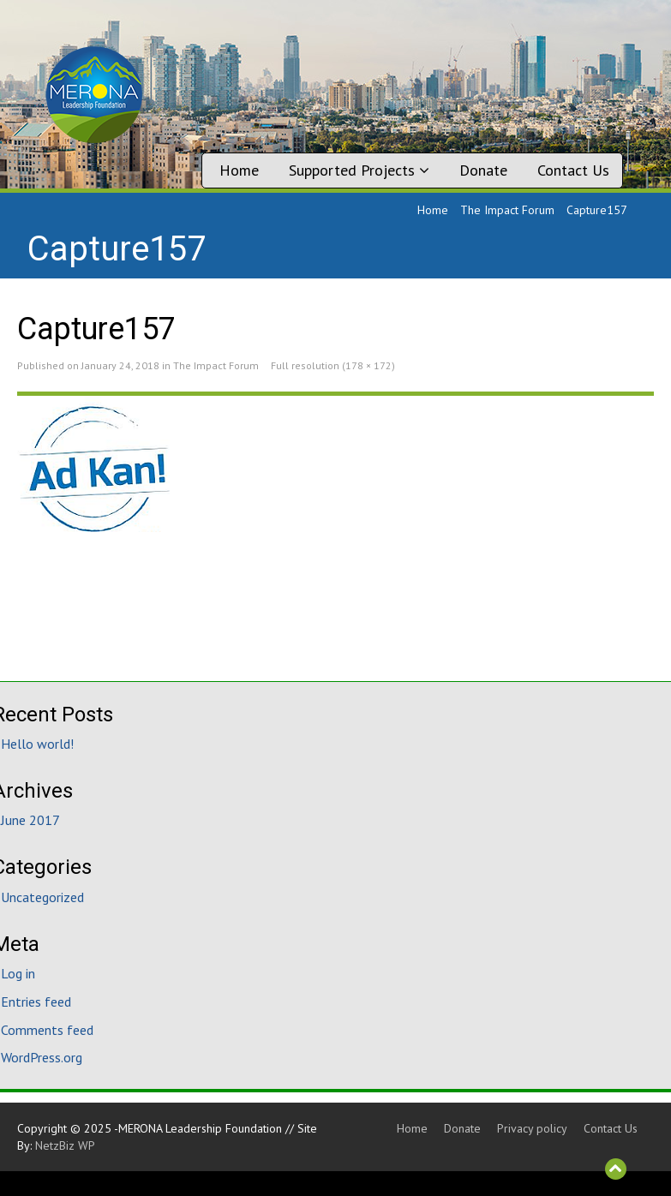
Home (239, 170)
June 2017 (30, 819)
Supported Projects (359, 170)
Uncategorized (42, 897)
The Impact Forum (507, 210)
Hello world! (37, 743)
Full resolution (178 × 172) (333, 365)
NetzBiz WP (65, 1145)
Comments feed (47, 1029)
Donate (483, 170)
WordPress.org (41, 1057)
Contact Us (573, 170)
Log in (18, 973)
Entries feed (36, 1001)
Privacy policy (532, 1128)
